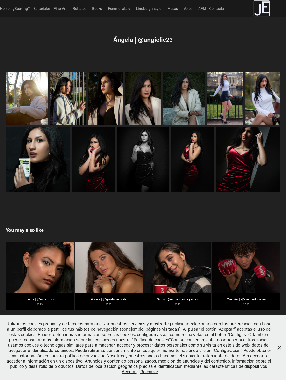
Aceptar (129, 371)
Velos (188, 8)
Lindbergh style (148, 8)
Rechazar (149, 371)
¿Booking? (21, 8)
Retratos (79, 8)
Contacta (216, 8)
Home (5, 8)
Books (97, 8)
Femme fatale (119, 8)
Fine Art (60, 8)
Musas (172, 8)
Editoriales (41, 8)
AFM (202, 8)
